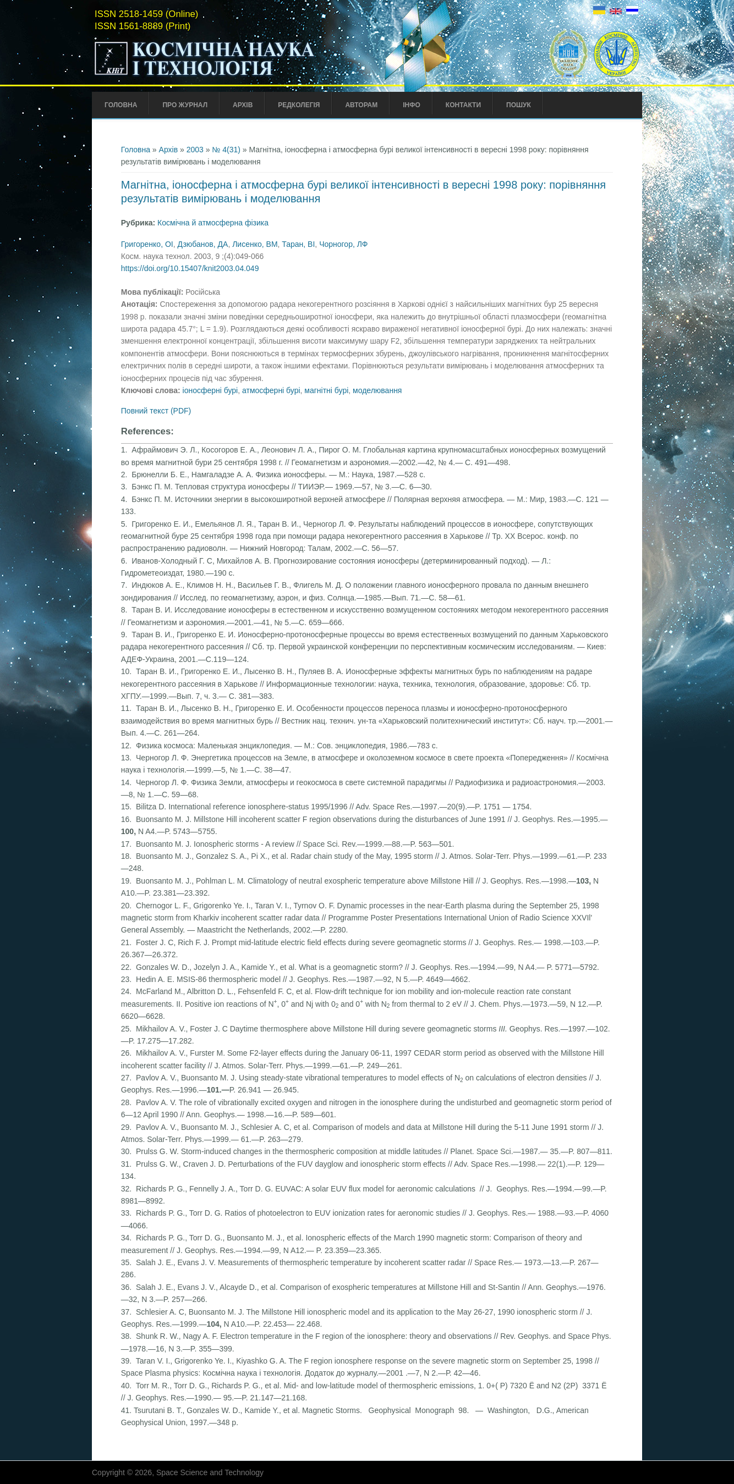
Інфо (411, 105)
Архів (243, 105)
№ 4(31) (226, 149)
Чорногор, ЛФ (343, 244)
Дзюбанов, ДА (202, 244)
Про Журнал (184, 105)
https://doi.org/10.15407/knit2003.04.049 (190, 268)
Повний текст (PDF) (156, 410)
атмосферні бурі (271, 390)
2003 (195, 149)
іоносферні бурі (210, 390)
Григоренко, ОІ (147, 244)
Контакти (463, 105)
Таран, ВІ (298, 244)
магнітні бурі (326, 390)
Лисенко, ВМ (254, 244)
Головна (121, 105)
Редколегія (299, 105)
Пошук (518, 105)
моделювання (377, 390)
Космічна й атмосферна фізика (213, 222)
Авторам (361, 105)
